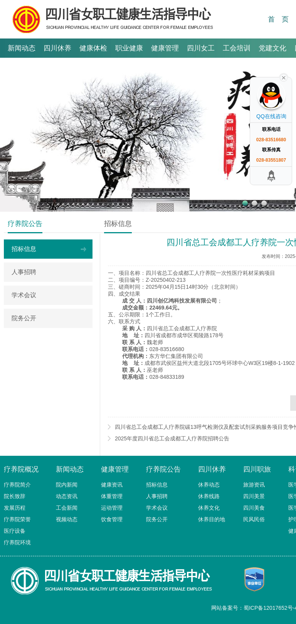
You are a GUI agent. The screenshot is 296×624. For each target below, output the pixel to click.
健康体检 (93, 48)
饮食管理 (112, 519)
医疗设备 (14, 531)
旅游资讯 (254, 485)
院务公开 (24, 318)
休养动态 (209, 485)
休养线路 (209, 496)
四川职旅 (257, 469)
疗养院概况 (21, 469)
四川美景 (254, 496)
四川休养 (57, 48)
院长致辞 (14, 496)
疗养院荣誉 (17, 519)
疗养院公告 (163, 469)
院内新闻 (66, 485)
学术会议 (24, 295)
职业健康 (129, 48)
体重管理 (112, 496)
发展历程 (14, 508)
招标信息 (24, 249)
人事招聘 (24, 272)
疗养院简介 (17, 485)
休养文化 (209, 508)
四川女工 (201, 48)
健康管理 (165, 48)
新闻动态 (21, 48)
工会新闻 (66, 508)
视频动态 (66, 519)
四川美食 (254, 508)
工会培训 (237, 48)
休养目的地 (211, 519)
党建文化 (272, 48)
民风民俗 (254, 519)
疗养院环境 (17, 542)
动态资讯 (66, 496)
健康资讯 (112, 485)
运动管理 (112, 508)
